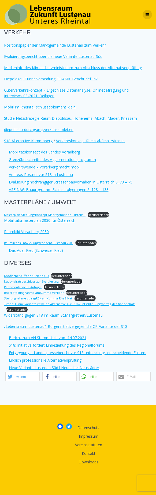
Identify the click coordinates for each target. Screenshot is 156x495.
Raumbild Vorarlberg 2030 (26, 231)
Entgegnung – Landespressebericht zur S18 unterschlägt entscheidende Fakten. (77, 352)
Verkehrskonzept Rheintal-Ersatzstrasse (90, 140)
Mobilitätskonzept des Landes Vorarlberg (44, 152)
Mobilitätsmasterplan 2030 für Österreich (39, 220)
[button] (22, 376)
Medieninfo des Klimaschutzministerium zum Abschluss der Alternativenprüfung (73, 67)
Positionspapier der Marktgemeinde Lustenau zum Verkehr (55, 45)
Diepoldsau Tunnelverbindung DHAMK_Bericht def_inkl (51, 78)
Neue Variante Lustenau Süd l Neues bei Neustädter (54, 367)
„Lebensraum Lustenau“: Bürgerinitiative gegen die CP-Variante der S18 (65, 326)
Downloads (88, 461)
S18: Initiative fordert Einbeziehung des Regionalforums (57, 345)
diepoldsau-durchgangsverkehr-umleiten (38, 129)
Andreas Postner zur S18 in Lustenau (41, 174)
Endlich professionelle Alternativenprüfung (45, 360)
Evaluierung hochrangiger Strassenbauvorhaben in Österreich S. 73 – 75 (70, 182)
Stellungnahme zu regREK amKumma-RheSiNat (38, 298)
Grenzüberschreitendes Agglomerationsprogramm (52, 159)
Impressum (88, 436)
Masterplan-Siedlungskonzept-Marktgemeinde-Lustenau (45, 215)
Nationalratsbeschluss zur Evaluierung (31, 281)
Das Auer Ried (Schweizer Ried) (36, 250)
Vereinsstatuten (88, 444)
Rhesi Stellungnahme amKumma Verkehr (34, 293)
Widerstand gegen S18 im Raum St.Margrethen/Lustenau (53, 315)
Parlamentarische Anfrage (23, 287)
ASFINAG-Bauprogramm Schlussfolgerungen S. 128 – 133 (59, 189)
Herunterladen (98, 215)
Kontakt (88, 453)
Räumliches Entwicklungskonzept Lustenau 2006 (38, 243)
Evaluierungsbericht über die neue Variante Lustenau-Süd (53, 56)
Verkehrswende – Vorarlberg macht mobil (44, 167)
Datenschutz (88, 427)
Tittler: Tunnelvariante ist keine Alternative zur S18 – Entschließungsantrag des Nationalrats (69, 304)
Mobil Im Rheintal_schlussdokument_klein (40, 107)
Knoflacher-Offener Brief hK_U (26, 276)
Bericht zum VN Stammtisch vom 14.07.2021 (47, 337)
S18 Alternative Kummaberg (28, 140)
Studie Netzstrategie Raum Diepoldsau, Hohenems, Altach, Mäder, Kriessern (70, 118)
